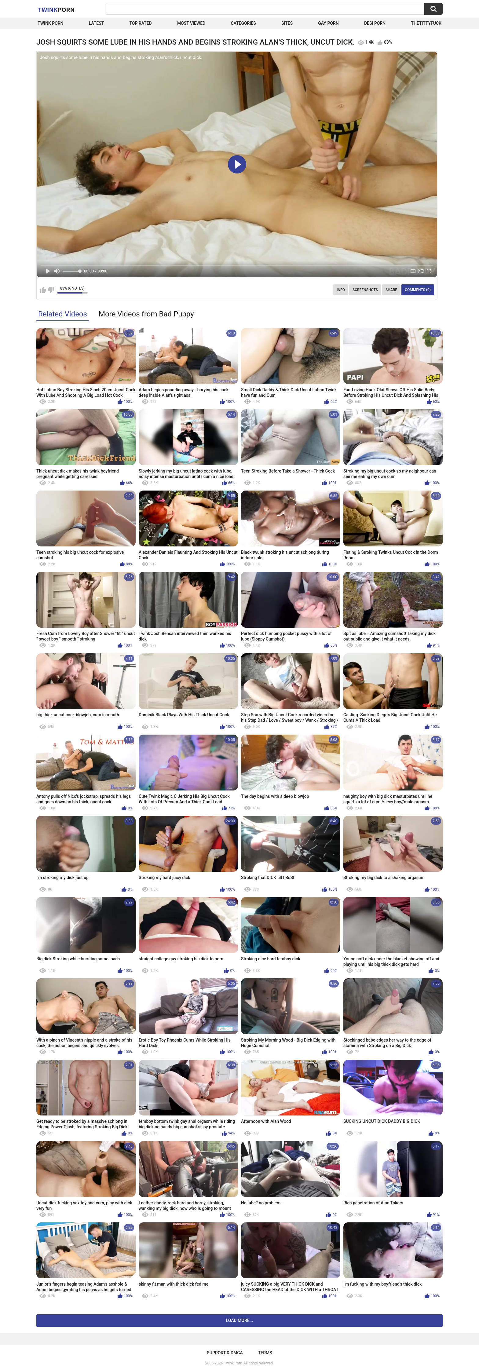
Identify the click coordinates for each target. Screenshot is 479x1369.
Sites (287, 23)
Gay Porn (328, 23)
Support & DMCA (225, 1352)
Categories (243, 23)
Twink (56, 9)
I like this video (43, 290)
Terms (265, 1352)
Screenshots (365, 290)
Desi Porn (375, 23)
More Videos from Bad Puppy (146, 314)
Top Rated (140, 23)
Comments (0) (418, 290)
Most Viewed (191, 23)
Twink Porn (51, 23)
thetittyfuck (426, 23)
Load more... (239, 1320)
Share (391, 290)
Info (341, 290)
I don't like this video (51, 290)
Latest (96, 23)
